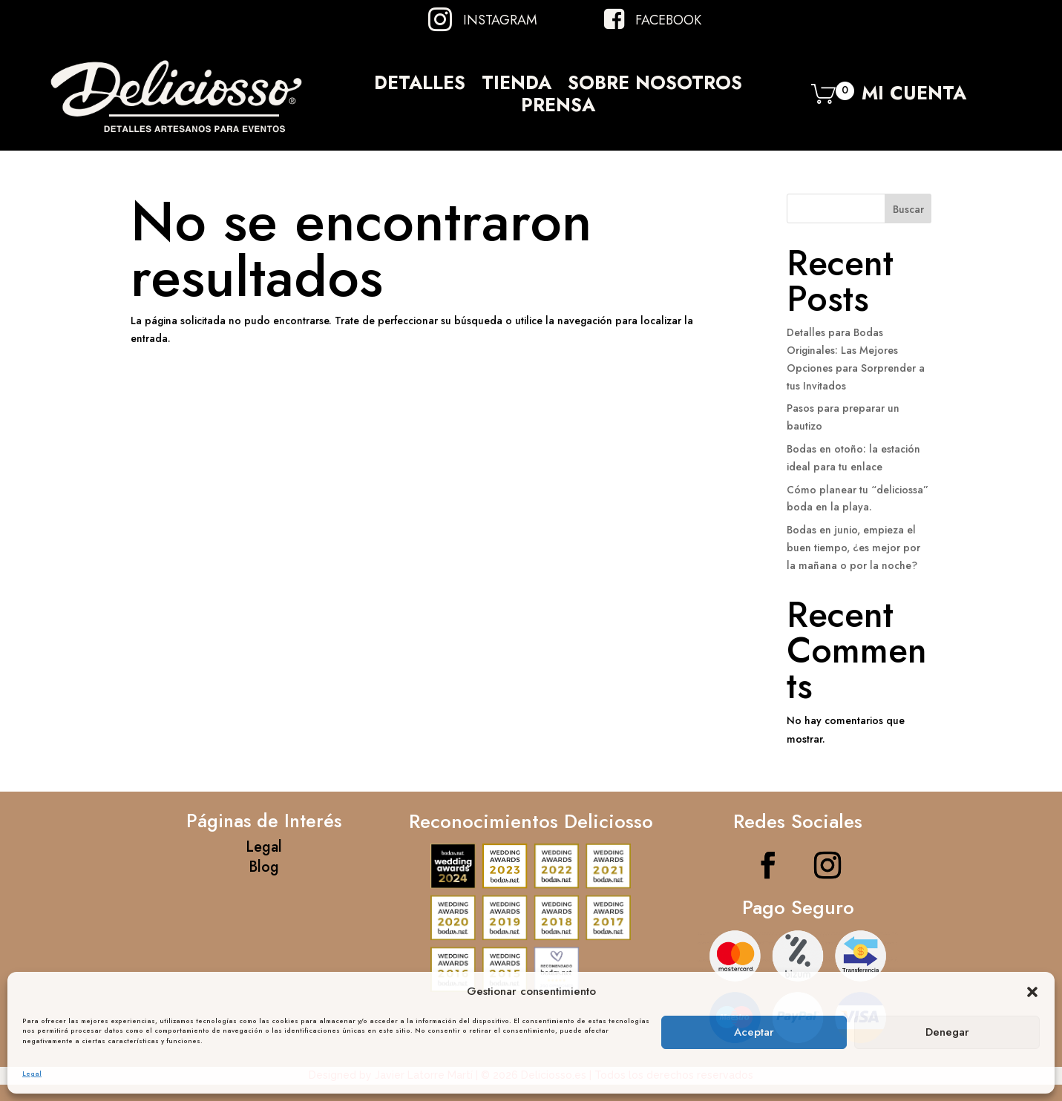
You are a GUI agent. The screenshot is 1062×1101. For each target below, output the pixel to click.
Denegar (947, 1032)
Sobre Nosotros (655, 85)
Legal (32, 1073)
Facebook (668, 20)
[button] (1032, 992)
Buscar (908, 209)
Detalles (419, 85)
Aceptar (754, 1032)
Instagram (500, 20)
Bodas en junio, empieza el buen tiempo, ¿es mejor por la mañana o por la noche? (853, 547)
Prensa (558, 107)
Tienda (516, 85)
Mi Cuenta (914, 97)
